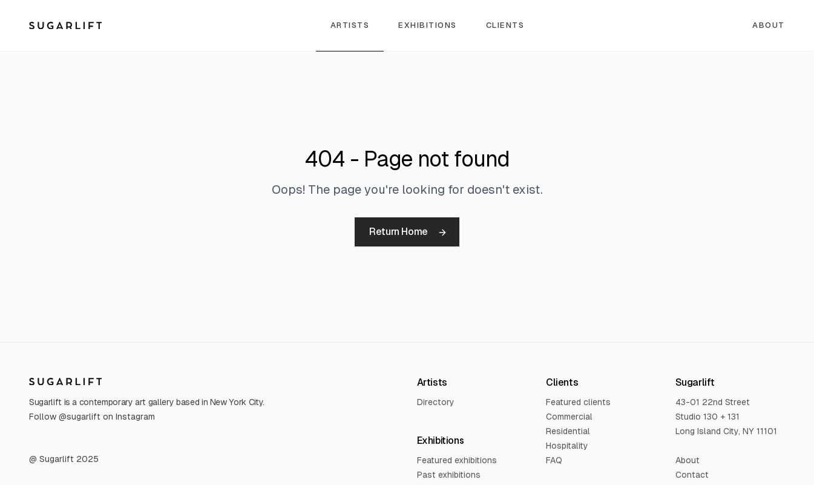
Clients (505, 25)
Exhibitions (427, 25)
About (768, 25)
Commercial (569, 416)
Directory (436, 402)
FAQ (554, 460)
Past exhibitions (449, 475)
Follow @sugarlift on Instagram (92, 416)
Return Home (408, 231)
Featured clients (578, 402)
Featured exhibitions (457, 460)
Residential (568, 431)
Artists (350, 25)
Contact (692, 475)
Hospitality (567, 445)
